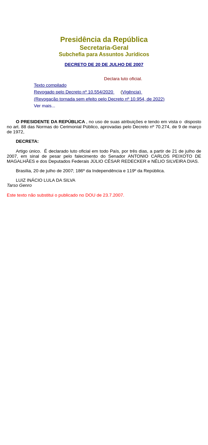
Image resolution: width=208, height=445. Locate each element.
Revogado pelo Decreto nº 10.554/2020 (74, 91)
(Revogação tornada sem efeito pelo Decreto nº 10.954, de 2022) (99, 99)
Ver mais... (44, 105)
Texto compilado (50, 85)
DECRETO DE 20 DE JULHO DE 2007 (104, 64)
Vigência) (132, 91)
